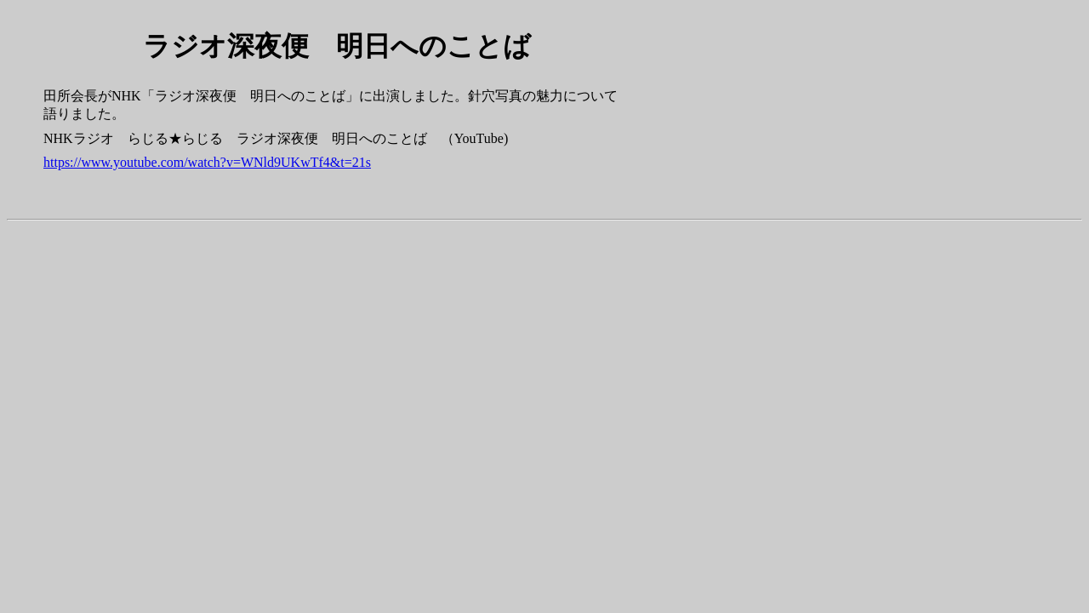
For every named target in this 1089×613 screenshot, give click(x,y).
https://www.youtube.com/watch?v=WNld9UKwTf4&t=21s (207, 162)
